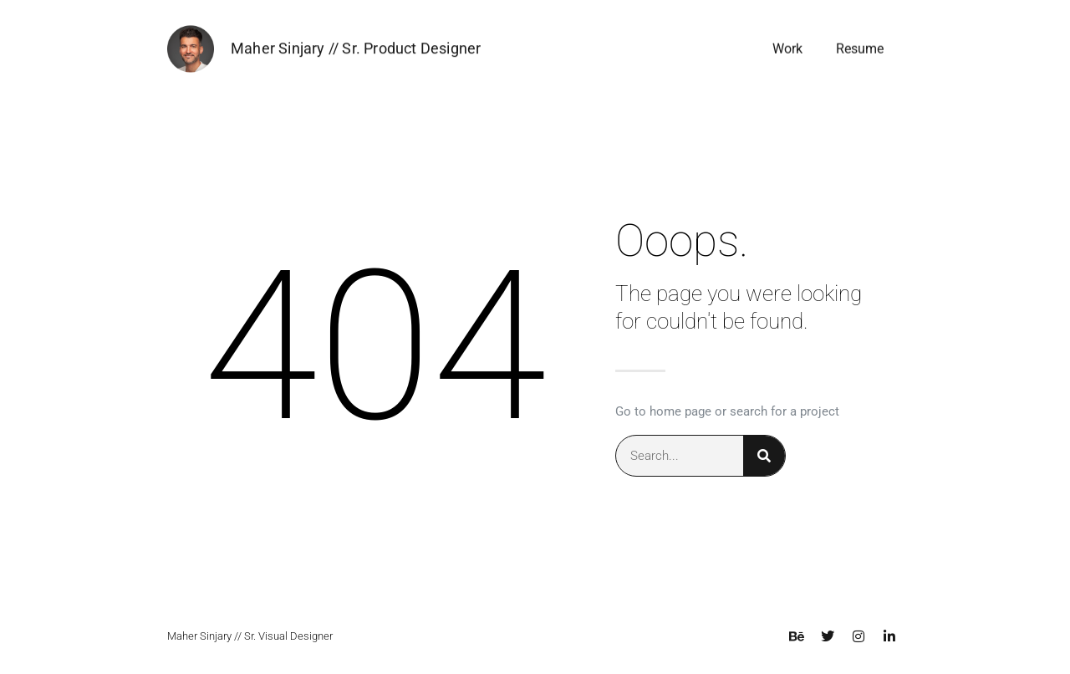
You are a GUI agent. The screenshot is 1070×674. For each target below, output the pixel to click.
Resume (860, 50)
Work (787, 50)
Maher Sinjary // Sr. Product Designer (356, 49)
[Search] (764, 456)
